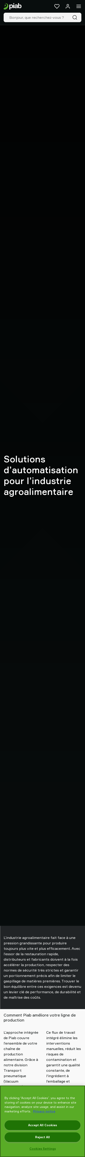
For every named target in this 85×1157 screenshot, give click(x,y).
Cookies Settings (42, 1148)
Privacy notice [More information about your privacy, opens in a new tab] (44, 1111)
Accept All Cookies (42, 1125)
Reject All (42, 1137)
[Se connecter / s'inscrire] (67, 6)
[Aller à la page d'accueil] (13, 6)
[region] (42, 1121)
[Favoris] (56, 6)
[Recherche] (75, 17)
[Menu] (78, 6)
